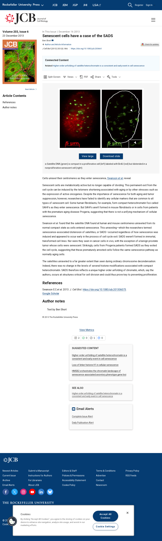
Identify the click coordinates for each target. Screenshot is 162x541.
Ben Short (47, 40)
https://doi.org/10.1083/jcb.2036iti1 (86, 49)
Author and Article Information (56, 44)
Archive (6, 480)
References (9, 102)
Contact (100, 480)
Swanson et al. (115, 177)
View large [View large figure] (88, 156)
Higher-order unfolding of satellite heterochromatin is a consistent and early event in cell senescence (98, 66)
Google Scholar (50, 293)
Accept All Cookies (106, 516)
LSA (95, 5)
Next (31, 89)
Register (139, 5)
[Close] (127, 512)
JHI (85, 5)
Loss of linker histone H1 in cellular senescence (95, 364)
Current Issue (9, 475)
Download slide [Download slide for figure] (111, 156)
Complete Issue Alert (82, 416)
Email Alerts (9, 484)
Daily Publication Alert (83, 422)
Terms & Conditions (105, 470)
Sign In (150, 5)
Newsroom (101, 484)
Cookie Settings (105, 526)
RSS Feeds (131, 475)
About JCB (33, 484)
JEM (65, 5)
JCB (55, 5)
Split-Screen (54, 77)
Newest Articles (10, 470)
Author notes (10, 107)
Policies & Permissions (73, 475)
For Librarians (35, 480)
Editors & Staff (69, 470)
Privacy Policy (132, 470)
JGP (75, 5)
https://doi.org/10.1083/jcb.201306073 (104, 289)
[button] (130, 5)
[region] (73, 520)
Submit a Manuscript (38, 470)
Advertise (101, 475)
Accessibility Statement (74, 480)
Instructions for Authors (40, 475)
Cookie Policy (68, 484)
